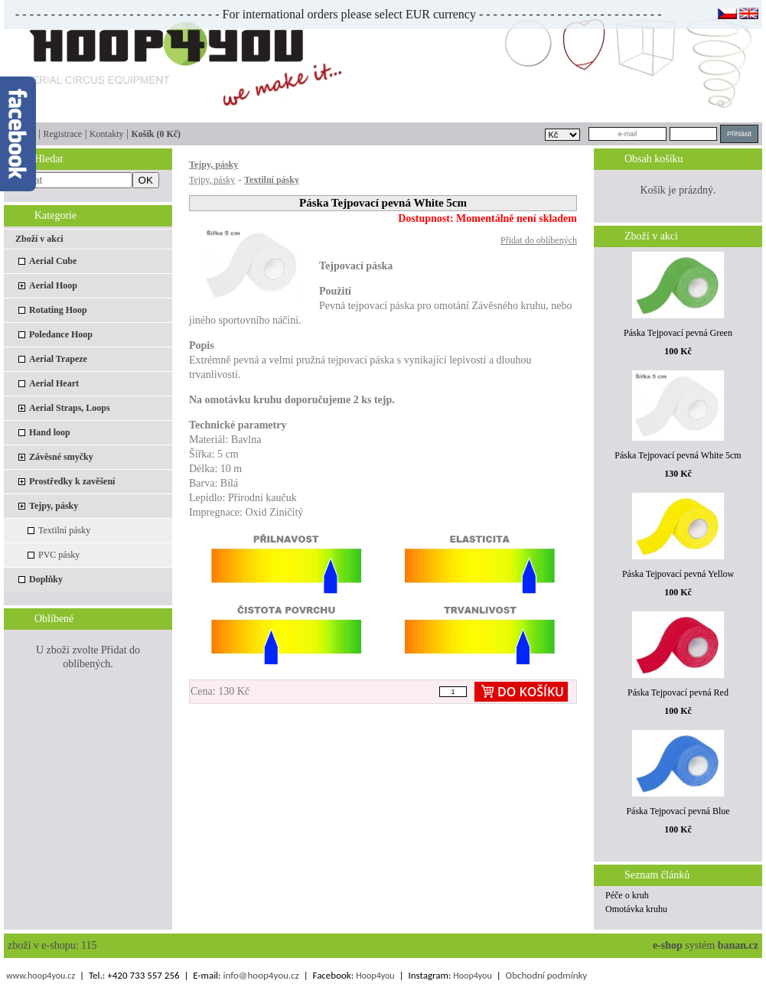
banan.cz (738, 945)
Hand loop (49, 432)
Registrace (62, 134)
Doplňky (46, 579)
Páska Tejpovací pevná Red (678, 692)
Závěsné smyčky (61, 456)
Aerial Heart (54, 383)
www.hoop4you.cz (40, 975)
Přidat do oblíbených (538, 240)
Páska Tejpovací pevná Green (678, 332)
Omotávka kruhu (636, 909)
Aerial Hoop (53, 285)
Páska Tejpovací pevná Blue (677, 811)
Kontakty (107, 134)
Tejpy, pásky (53, 505)
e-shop (668, 945)
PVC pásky (59, 554)
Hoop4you (375, 975)
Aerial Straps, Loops (69, 407)
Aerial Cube (53, 261)
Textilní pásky (64, 530)
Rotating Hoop (58, 310)
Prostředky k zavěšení (72, 481)
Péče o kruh (627, 895)
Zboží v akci (39, 238)
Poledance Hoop (61, 334)
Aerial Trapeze (58, 359)
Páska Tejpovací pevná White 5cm (677, 455)
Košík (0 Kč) (156, 134)
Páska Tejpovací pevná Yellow (678, 574)
